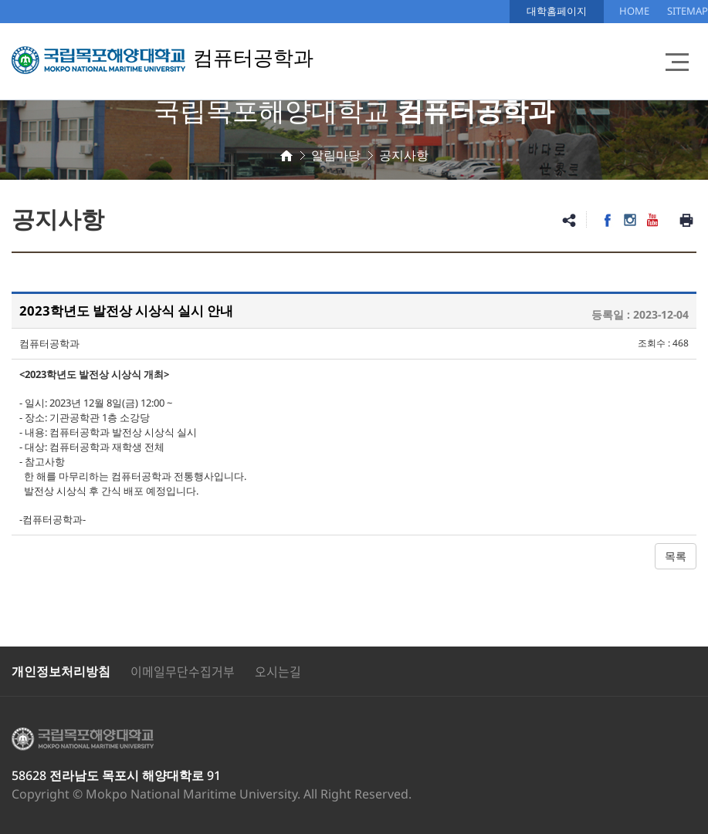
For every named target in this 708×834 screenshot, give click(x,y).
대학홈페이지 (557, 11)
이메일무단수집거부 (182, 671)
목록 (675, 556)
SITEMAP (687, 11)
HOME (634, 11)
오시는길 (278, 671)
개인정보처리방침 (61, 671)
